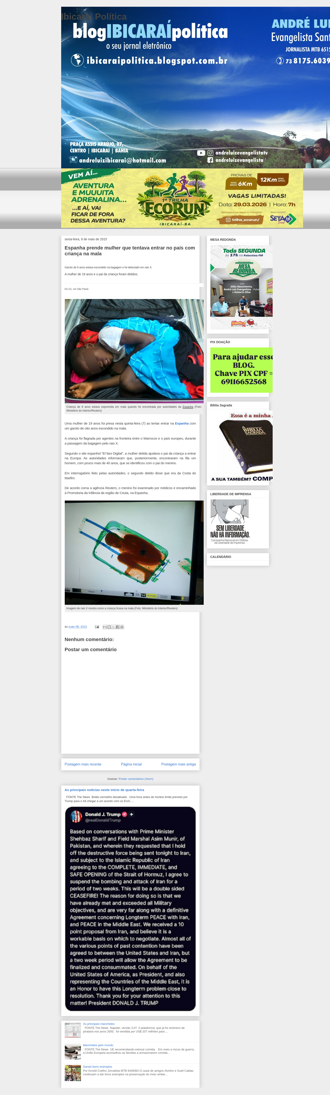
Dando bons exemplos (97, 1066)
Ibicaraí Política (94, 17)
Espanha (182, 423)
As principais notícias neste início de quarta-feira (104, 790)
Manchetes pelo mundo (98, 1045)
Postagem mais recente (83, 764)
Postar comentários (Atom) (136, 779)
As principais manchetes (99, 1024)
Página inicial (131, 764)
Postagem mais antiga (178, 764)
